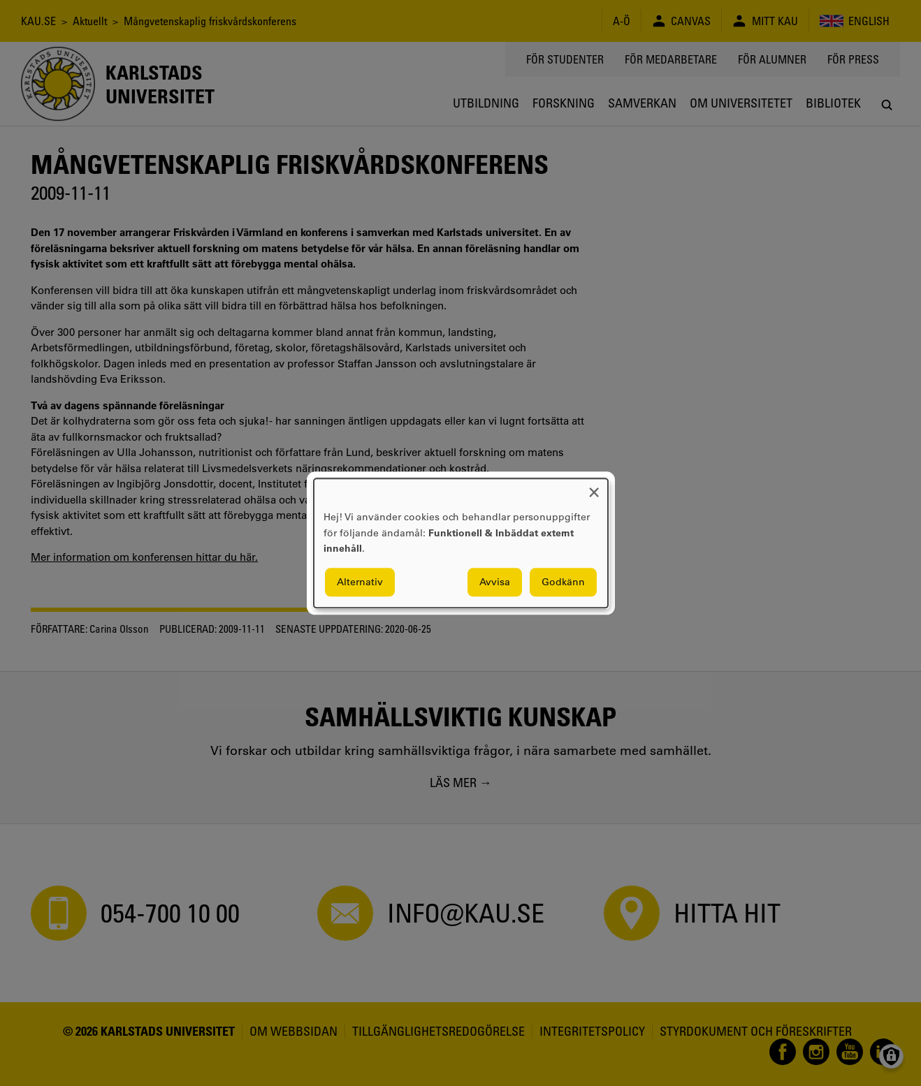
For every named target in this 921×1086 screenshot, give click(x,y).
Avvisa (494, 581)
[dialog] (461, 543)
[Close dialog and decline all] (594, 487)
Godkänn (563, 581)
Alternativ (360, 581)
